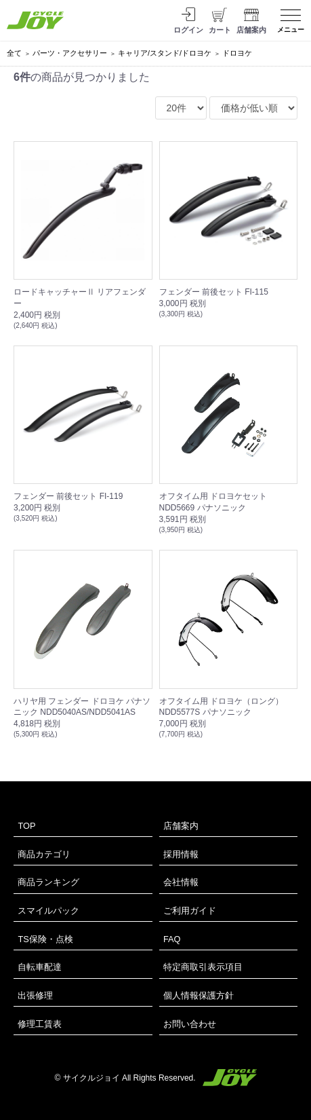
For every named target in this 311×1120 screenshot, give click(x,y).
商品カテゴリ (44, 854)
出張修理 (35, 995)
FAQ (172, 939)
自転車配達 (40, 967)
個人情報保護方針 (198, 995)
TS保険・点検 (45, 939)
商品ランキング (48, 882)
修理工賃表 (40, 1024)
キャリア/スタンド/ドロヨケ (164, 53)
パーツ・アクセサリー (70, 53)
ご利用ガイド (189, 911)
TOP (26, 826)
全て (14, 53)
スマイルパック (48, 911)
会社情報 (181, 882)
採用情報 (181, 854)
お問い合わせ (189, 1024)
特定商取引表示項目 (203, 967)
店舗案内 (181, 826)
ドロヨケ (237, 53)
